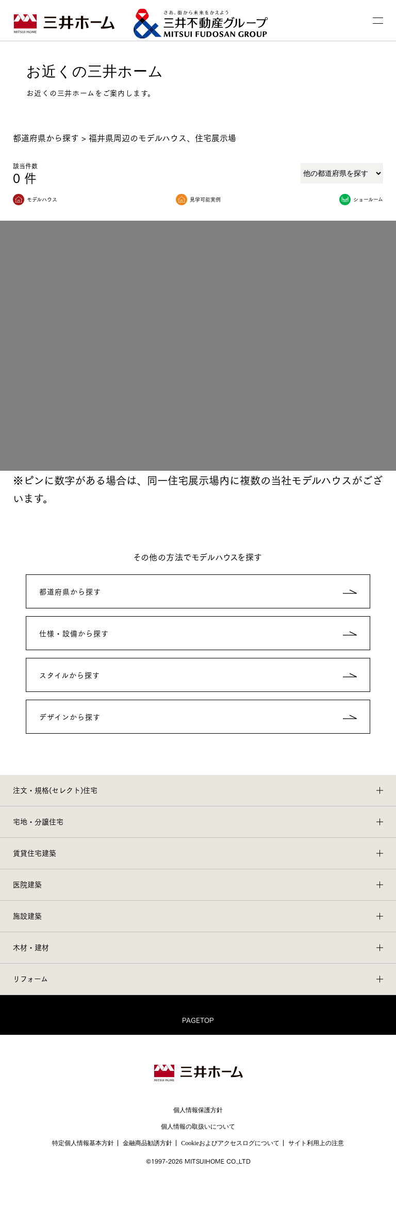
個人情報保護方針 (198, 1110)
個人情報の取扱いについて (198, 1126)
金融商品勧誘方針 (147, 1143)
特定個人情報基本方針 (83, 1143)
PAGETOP (198, 1020)
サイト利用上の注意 (316, 1143)
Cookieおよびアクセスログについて (230, 1143)
